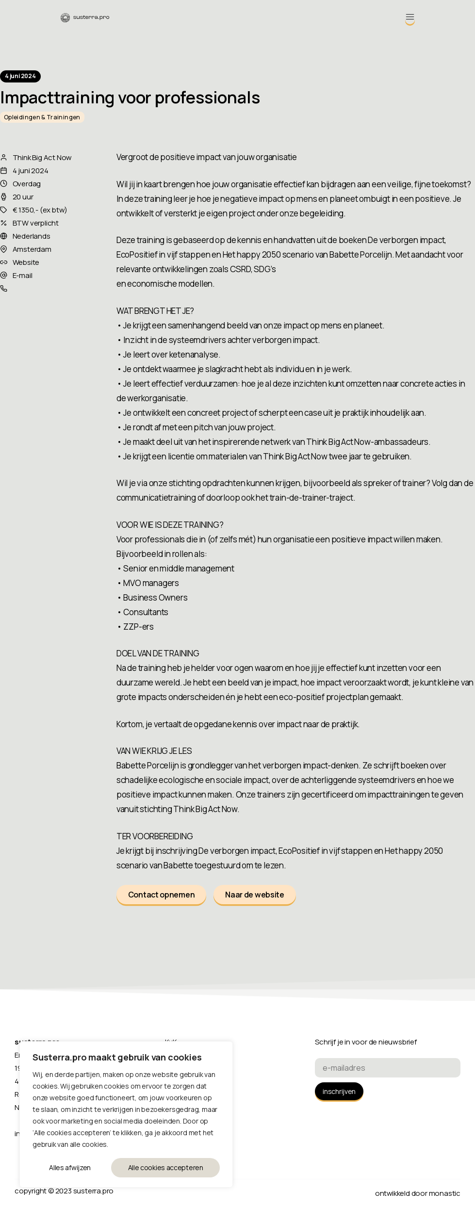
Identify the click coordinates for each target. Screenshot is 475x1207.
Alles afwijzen (70, 1167)
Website (26, 262)
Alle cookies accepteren (165, 1167)
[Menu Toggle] (410, 17)
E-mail (23, 275)
